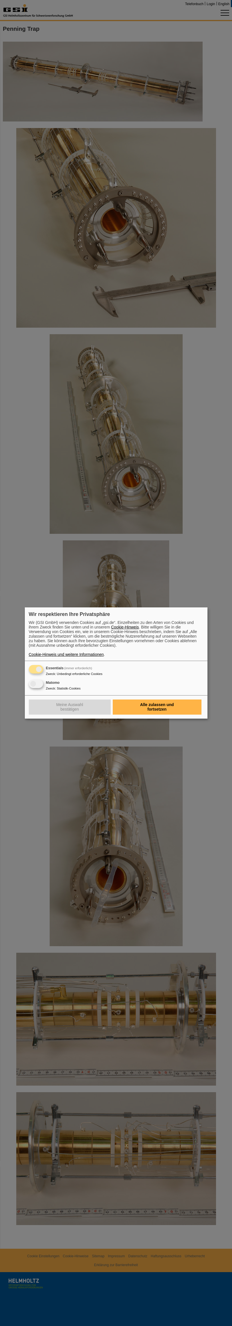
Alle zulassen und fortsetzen (157, 706)
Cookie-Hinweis (125, 627)
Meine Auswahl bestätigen (69, 706)
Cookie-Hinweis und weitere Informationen (66, 654)
